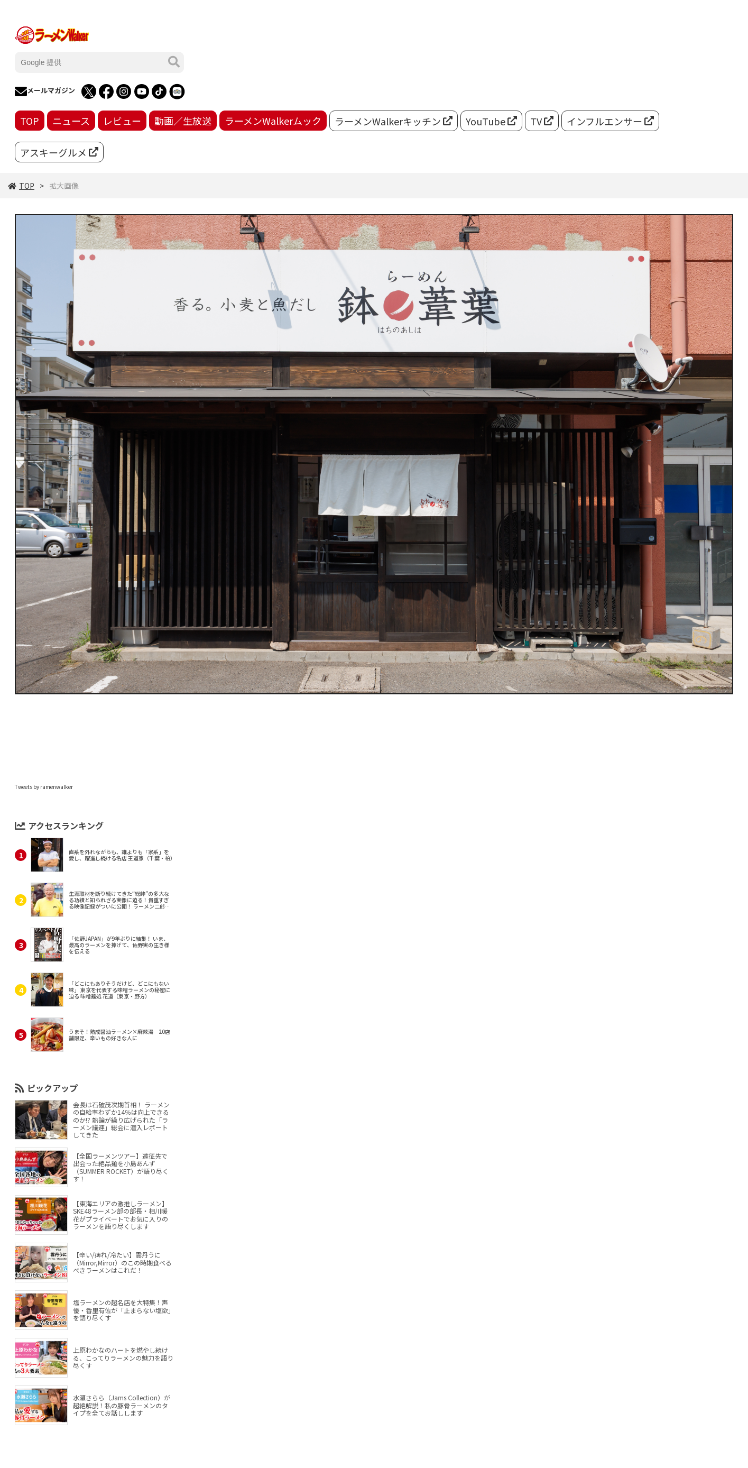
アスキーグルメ (59, 152)
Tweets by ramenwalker (44, 787)
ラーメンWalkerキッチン (394, 121)
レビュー (122, 120)
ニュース (71, 120)
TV (541, 121)
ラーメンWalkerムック (273, 120)
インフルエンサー (610, 121)
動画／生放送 (182, 120)
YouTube (491, 121)
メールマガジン (45, 91)
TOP (29, 120)
